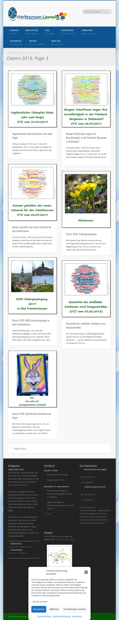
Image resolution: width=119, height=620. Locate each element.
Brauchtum (32, 32)
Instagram (23, 553)
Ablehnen (54, 609)
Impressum (77, 616)
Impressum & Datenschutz (19, 546)
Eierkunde (89, 32)
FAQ (49, 32)
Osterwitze (16, 42)
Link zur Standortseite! (64, 539)
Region (36, 42)
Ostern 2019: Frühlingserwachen (81, 234)
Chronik (14, 32)
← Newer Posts (18, 448)
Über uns (57, 42)
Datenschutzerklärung (62, 616)
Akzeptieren (39, 609)
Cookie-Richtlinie (44, 616)
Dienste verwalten (40, 601)
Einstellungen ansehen (74, 609)
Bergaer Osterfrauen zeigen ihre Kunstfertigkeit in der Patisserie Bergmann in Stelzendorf (86, 137)
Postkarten (68, 32)
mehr (47, 514)
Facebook (12, 553)
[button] (86, 572)
